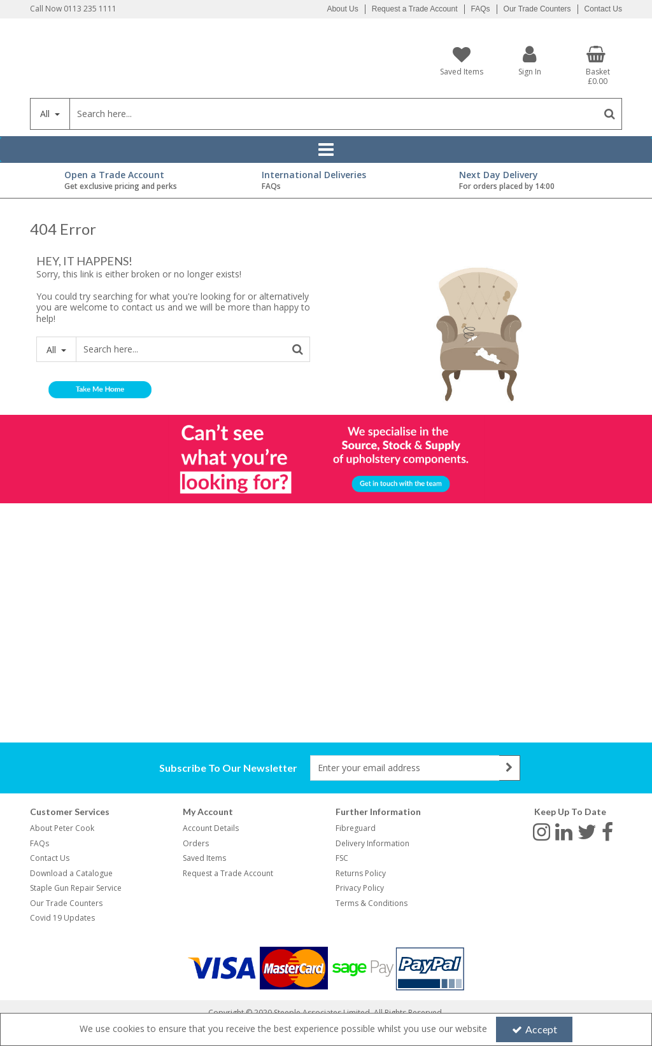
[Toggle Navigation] (326, 149)
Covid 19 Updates (62, 918)
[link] (541, 831)
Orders (196, 843)
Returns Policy (361, 873)
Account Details (211, 828)
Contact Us (603, 8)
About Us (342, 8)
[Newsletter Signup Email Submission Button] (509, 768)
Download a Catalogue (71, 873)
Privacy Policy (360, 888)
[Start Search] (609, 114)
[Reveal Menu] (326, 149)
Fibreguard (356, 828)
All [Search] (46, 114)
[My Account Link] (530, 60)
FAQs (480, 8)
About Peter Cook (62, 828)
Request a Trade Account (415, 8)
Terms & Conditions (372, 903)
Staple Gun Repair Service (76, 888)
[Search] (333, 114)
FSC (342, 858)
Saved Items (204, 858)
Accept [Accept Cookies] (534, 1029)
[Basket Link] (597, 66)
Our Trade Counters (537, 8)
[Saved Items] (461, 61)
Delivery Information (372, 843)
